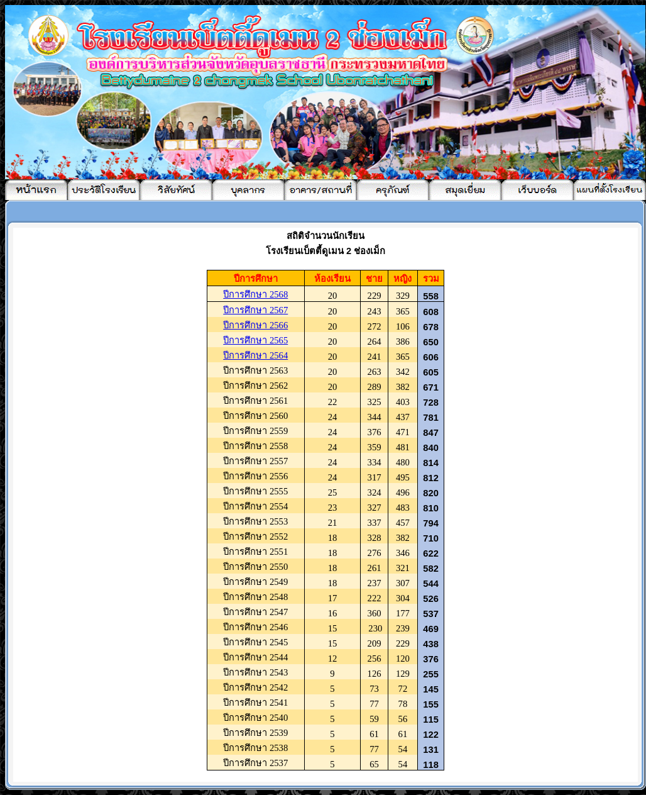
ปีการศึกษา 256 (255, 310)
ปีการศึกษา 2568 (255, 294)
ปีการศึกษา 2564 (255, 355)
